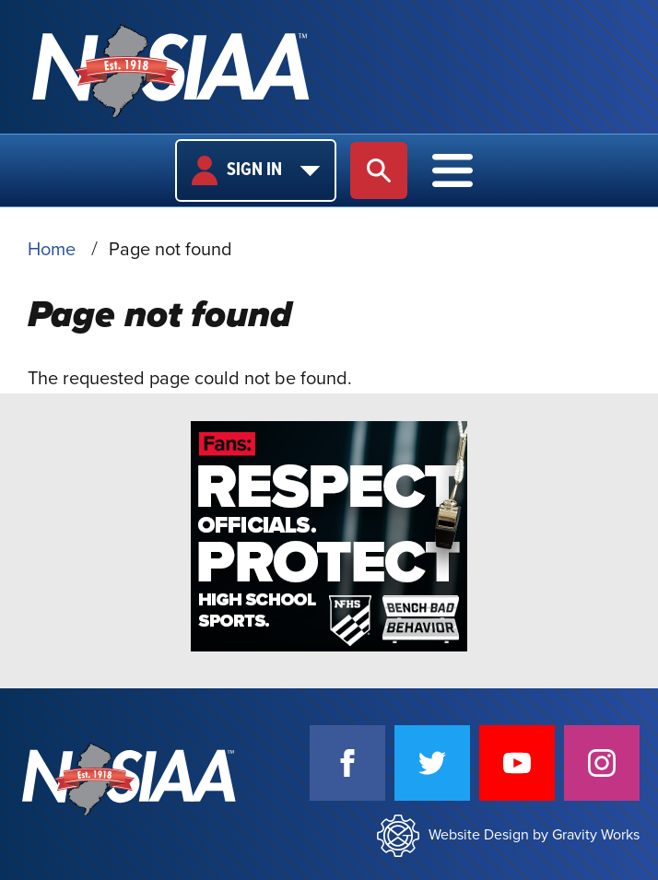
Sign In (256, 170)
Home (52, 250)
